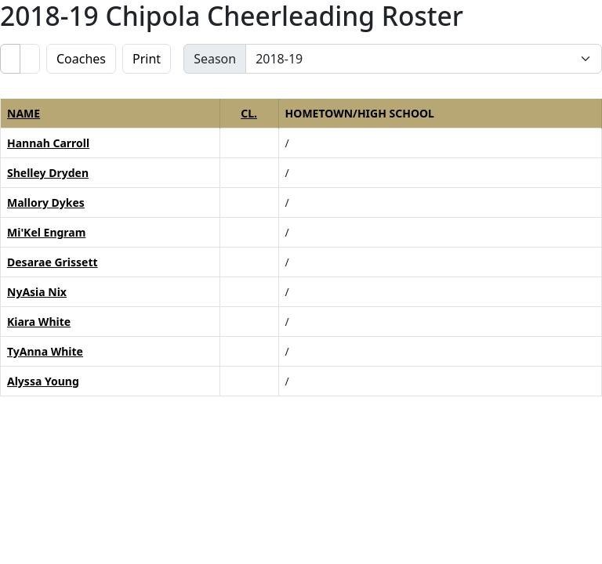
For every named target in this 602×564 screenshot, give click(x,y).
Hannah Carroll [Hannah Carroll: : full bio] (48, 143)
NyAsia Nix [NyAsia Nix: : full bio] (37, 291)
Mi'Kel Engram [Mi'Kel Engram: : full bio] (46, 232)
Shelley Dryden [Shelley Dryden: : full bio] (48, 172)
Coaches (81, 58)
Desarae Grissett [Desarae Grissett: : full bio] (52, 262)
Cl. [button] (249, 113)
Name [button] (23, 113)
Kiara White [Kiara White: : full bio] (39, 321)
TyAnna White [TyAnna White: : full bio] (45, 351)
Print (146, 58)
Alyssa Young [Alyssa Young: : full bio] (43, 381)
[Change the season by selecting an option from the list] (423, 59)
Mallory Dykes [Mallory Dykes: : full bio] (46, 202)
